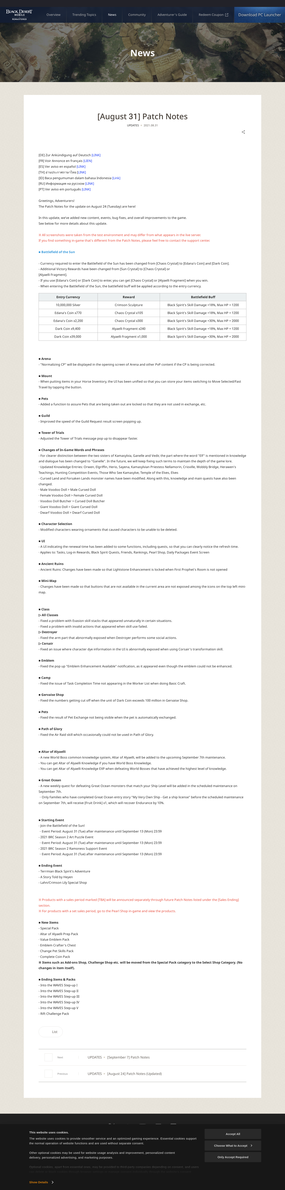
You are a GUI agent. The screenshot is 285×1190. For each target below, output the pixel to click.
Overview (54, 14)
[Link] (116, 178)
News (112, 14)
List (50, 1031)
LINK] (82, 172)
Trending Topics (84, 14)
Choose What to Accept (233, 1145)
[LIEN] (87, 161)
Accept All (233, 1134)
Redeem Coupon (213, 14)
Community (137, 14)
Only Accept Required (233, 1157)
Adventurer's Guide (172, 14)
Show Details (38, 1182)
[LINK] (96, 155)
